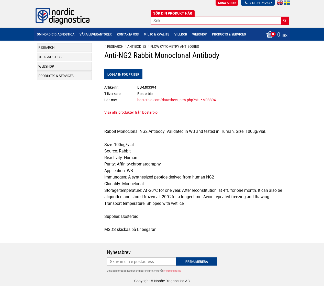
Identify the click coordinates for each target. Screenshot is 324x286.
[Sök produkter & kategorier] (220, 21)
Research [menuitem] (46, 47)
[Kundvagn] (275, 35)
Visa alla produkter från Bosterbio (131, 112)
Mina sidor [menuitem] (227, 3)
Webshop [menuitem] (199, 34)
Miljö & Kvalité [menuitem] (156, 34)
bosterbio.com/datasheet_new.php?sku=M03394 (176, 99)
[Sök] (285, 21)
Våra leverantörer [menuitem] (96, 34)
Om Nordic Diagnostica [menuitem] (55, 34)
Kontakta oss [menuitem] (128, 34)
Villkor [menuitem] (180, 34)
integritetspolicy (172, 270)
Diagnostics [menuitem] (51, 57)
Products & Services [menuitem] (229, 34)
